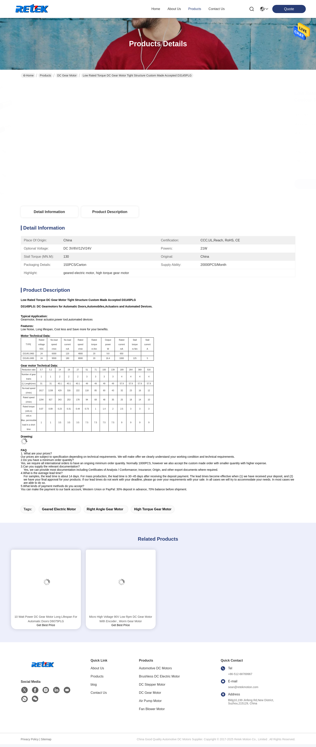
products (194, 9)
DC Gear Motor (67, 75)
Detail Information (49, 212)
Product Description (109, 212)
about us (174, 9)
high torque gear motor (152, 509)
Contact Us (99, 692)
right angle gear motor (105, 509)
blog (94, 684)
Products (45, 75)
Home (155, 9)
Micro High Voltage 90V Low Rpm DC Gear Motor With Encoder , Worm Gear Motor (120, 619)
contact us (217, 9)
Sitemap (46, 739)
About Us (97, 668)
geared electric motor (59, 509)
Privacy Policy (30, 739)
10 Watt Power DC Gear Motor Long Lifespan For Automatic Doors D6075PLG (46, 619)
